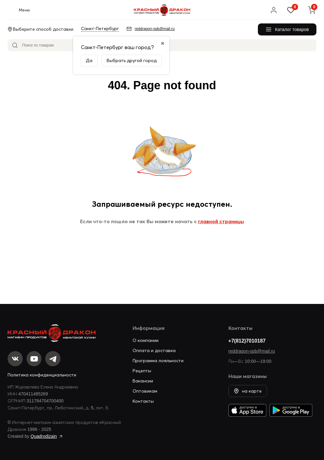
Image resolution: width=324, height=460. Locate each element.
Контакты (143, 401)
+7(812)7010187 (247, 340)
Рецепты (142, 370)
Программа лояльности (158, 360)
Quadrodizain (44, 436)
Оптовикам (145, 391)
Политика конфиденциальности (42, 375)
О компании (146, 340)
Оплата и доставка (154, 350)
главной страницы (221, 221)
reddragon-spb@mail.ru (251, 351)
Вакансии (143, 380)
